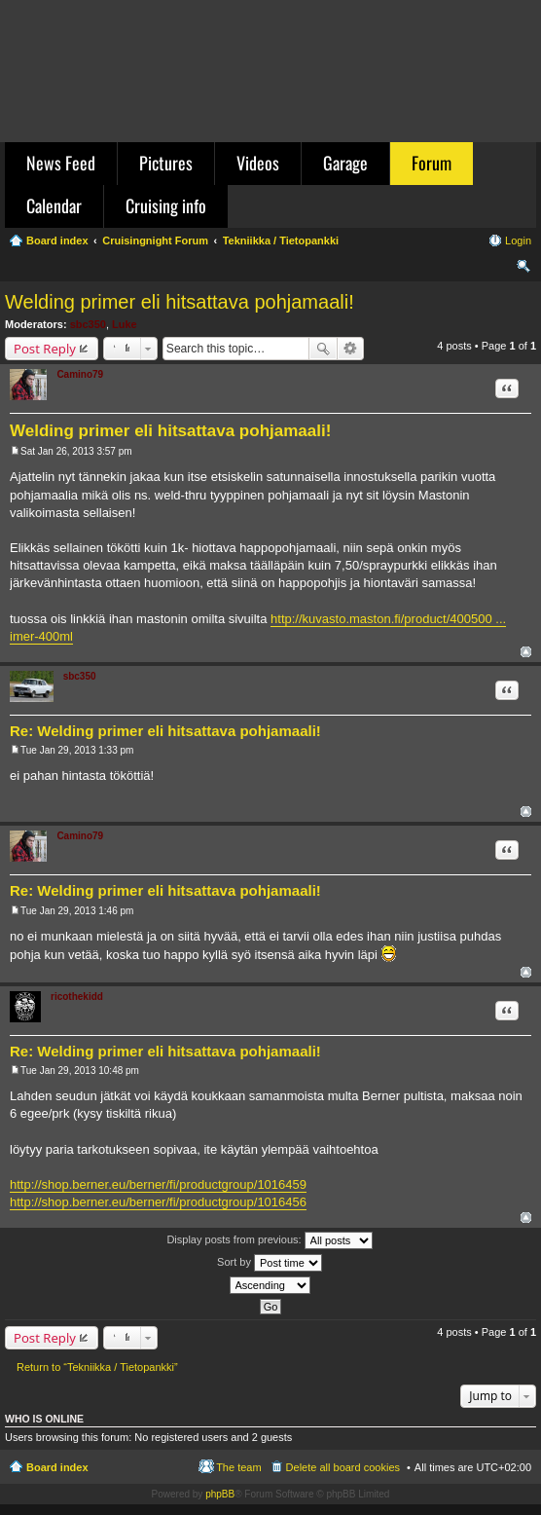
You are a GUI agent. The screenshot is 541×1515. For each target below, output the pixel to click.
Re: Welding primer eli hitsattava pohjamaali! (165, 730)
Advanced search (351, 348)
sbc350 (88, 324)
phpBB (219, 1494)
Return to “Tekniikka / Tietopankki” (97, 1367)
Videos (257, 162)
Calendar (54, 205)
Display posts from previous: (269, 1240)
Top (526, 652)
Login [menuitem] (518, 240)
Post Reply (45, 348)
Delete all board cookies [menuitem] (343, 1467)
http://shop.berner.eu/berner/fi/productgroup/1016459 (158, 1184)
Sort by (269, 1263)
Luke (124, 324)
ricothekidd (77, 996)
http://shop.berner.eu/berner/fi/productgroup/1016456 (158, 1202)
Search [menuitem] (523, 269)
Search (323, 348)
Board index (57, 1467)
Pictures (166, 162)
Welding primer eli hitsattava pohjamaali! (179, 302)
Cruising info (166, 205)
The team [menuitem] (238, 1467)
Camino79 (79, 374)
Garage (345, 162)
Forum (431, 162)
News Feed (60, 162)
